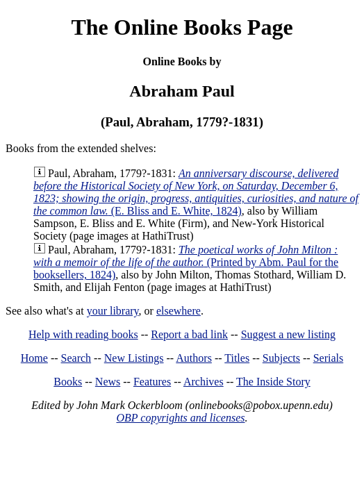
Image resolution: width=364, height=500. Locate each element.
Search (76, 358)
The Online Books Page (181, 27)
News (107, 382)
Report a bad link (189, 334)
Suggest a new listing (288, 334)
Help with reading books (83, 334)
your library (113, 311)
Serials (328, 358)
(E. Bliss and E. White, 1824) (195, 192)
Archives (203, 382)
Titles (236, 358)
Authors (194, 358)
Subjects (281, 358)
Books (67, 382)
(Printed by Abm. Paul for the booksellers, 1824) (185, 262)
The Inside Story (273, 382)
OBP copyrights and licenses (180, 418)
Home (34, 358)
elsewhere (178, 311)
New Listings (134, 358)
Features (152, 382)
